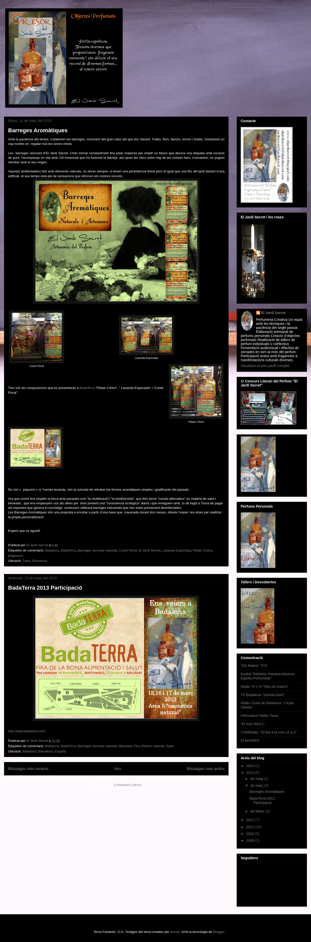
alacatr (175, 932)
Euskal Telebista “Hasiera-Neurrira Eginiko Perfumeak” (268, 676)
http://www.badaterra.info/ (26, 731)
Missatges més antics (206, 769)
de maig (257, 779)
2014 (250, 766)
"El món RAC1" (253, 724)
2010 (250, 834)
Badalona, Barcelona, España (44, 751)
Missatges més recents (28, 769)
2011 (250, 827)
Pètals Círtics (202, 550)
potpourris (15, 556)
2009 (250, 841)
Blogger (218, 932)
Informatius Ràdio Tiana (259, 716)
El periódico (250, 740)
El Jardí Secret (149, 550)
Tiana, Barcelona (35, 561)
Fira (136, 746)
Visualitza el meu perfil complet (265, 366)
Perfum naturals (153, 746)
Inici (117, 769)
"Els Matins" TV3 (254, 666)
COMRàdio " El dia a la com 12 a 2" (269, 732)
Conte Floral (128, 550)
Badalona (52, 550)
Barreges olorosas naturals (97, 550)
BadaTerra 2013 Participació (45, 588)
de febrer (257, 811)
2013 (250, 773)
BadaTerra (87, 388)
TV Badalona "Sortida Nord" (262, 695)
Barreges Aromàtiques (38, 130)
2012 (250, 820)
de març (257, 785)
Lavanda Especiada (176, 550)
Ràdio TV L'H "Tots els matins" (264, 687)
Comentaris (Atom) (127, 785)
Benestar (125, 746)
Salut (170, 746)
